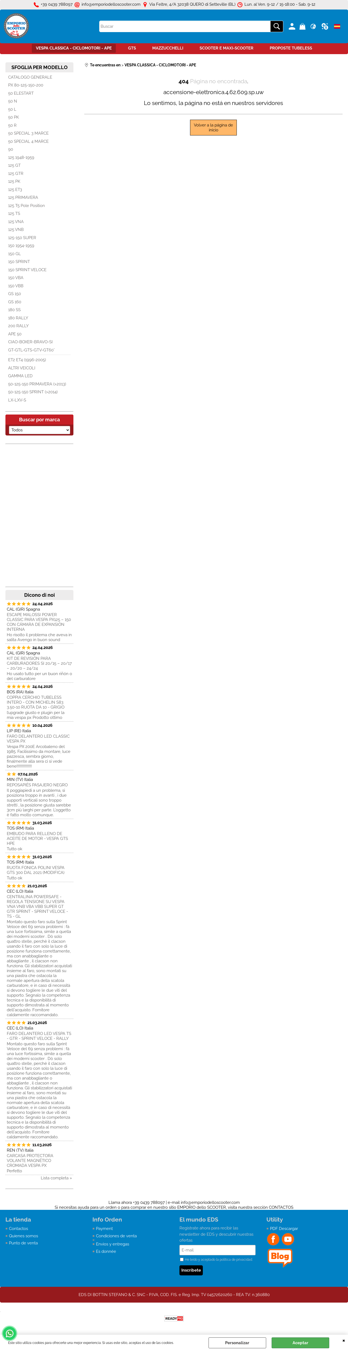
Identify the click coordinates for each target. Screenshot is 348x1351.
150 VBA (15, 277)
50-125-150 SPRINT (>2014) (33, 391)
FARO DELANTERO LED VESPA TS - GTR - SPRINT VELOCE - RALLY (39, 1036)
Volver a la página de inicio (213, 127)
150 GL (14, 253)
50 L (12, 109)
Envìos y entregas (112, 1244)
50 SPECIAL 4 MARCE (28, 141)
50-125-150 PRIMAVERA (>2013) (37, 384)
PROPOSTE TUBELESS (291, 48)
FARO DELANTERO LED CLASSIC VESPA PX (38, 739)
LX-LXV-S (17, 400)
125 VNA (16, 221)
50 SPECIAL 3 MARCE (28, 133)
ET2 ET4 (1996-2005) (27, 359)
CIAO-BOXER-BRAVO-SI (30, 341)
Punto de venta (23, 1243)
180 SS (14, 309)
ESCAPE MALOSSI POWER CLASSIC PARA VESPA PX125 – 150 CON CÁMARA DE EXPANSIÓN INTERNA (39, 622)
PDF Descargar (284, 1228)
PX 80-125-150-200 (25, 85)
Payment (104, 1228)
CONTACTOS (281, 1207)
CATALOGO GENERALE (30, 77)
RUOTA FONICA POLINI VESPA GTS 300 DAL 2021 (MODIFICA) (35, 870)
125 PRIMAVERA (23, 197)
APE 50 (14, 334)
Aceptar (300, 1342)
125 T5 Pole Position (26, 205)
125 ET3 (15, 189)
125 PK (14, 181)
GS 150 (14, 293)
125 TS (14, 213)
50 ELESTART (21, 93)
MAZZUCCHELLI (167, 48)
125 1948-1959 (21, 157)
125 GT (14, 165)
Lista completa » (56, 1178)
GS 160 (14, 301)
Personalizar (237, 1342)
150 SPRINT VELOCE (27, 269)
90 (10, 149)
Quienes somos (23, 1235)
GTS (132, 48)
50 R (12, 125)
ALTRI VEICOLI (21, 368)
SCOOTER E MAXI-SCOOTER (226, 48)
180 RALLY (18, 318)
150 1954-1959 (21, 245)
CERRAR (343, 1340)
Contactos (18, 1228)
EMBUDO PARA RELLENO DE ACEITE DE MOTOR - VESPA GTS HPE (37, 838)
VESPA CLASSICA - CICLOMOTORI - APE (74, 48)
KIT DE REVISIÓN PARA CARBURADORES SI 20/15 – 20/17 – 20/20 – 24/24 (39, 663)
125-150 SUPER (22, 237)
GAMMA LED (20, 375)
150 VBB (15, 285)
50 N (12, 101)
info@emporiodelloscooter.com (210, 1202)
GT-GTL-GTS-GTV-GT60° (31, 350)
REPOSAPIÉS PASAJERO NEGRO (37, 785)
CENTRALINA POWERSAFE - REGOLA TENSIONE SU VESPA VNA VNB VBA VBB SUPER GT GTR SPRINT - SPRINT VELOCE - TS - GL (37, 906)
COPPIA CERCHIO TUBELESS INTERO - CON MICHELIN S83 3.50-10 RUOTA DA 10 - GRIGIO (35, 702)
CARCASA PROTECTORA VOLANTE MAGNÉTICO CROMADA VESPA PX (30, 1160)
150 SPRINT (19, 261)
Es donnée (106, 1251)
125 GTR (15, 173)
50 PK (13, 117)
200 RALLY (18, 325)
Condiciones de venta (116, 1235)
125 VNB (16, 229)
